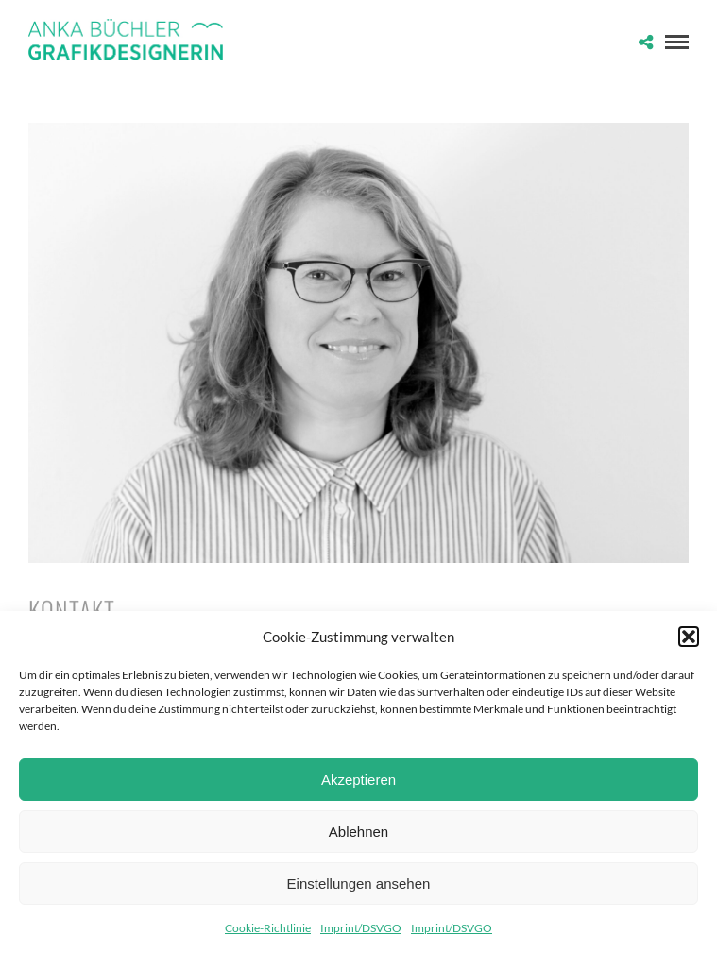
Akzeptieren (358, 780)
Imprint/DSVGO (360, 928)
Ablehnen (358, 832)
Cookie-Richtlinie (268, 928)
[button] (688, 636)
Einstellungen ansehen (359, 884)
